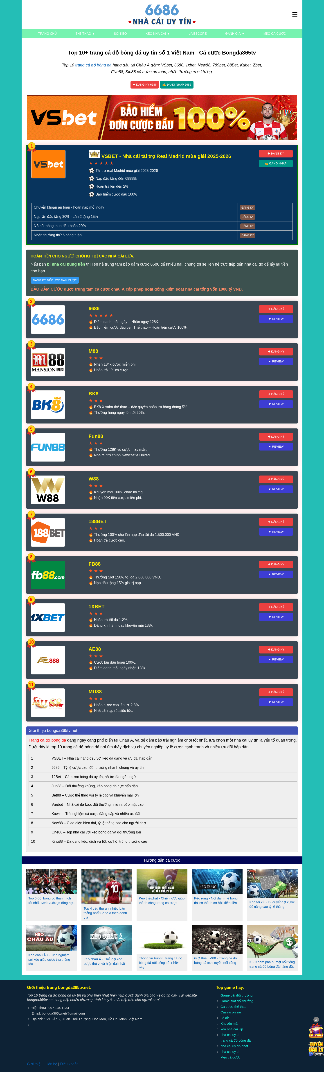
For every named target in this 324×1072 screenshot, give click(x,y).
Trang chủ (47, 33)
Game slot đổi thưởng (236, 1001)
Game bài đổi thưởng (236, 995)
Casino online (230, 1012)
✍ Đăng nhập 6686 (176, 84)
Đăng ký (248, 207)
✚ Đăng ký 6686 (145, 84)
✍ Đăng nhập (275, 163)
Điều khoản (69, 1064)
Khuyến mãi (229, 1023)
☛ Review (276, 319)
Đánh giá (235, 33)
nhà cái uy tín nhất (234, 1046)
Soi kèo (120, 33)
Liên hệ (51, 1064)
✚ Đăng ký (276, 153)
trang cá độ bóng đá (93, 65)
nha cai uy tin (230, 1035)
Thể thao (85, 33)
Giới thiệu (35, 1064)
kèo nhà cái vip (231, 1029)
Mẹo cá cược (274, 33)
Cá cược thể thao (233, 1006)
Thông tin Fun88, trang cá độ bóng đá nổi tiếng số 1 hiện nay (160, 962)
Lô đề (224, 1018)
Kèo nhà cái (158, 33)
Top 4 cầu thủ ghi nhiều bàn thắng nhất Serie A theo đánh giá (105, 912)
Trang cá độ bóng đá (47, 740)
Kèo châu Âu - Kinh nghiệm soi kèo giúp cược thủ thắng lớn (49, 959)
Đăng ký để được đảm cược (55, 280)
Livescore (198, 33)
